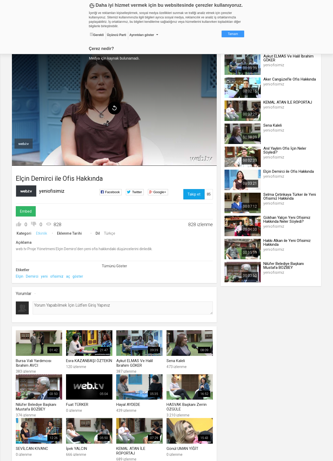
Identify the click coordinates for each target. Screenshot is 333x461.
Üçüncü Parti (116, 35)
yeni (45, 275)
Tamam (233, 34)
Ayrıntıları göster (141, 35)
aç (69, 275)
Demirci (33, 275)
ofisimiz (58, 275)
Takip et (193, 193)
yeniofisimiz (53, 190)
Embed (27, 210)
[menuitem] (25, 143)
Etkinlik (42, 232)
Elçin (21, 275)
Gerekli (97, 35)
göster (79, 275)
